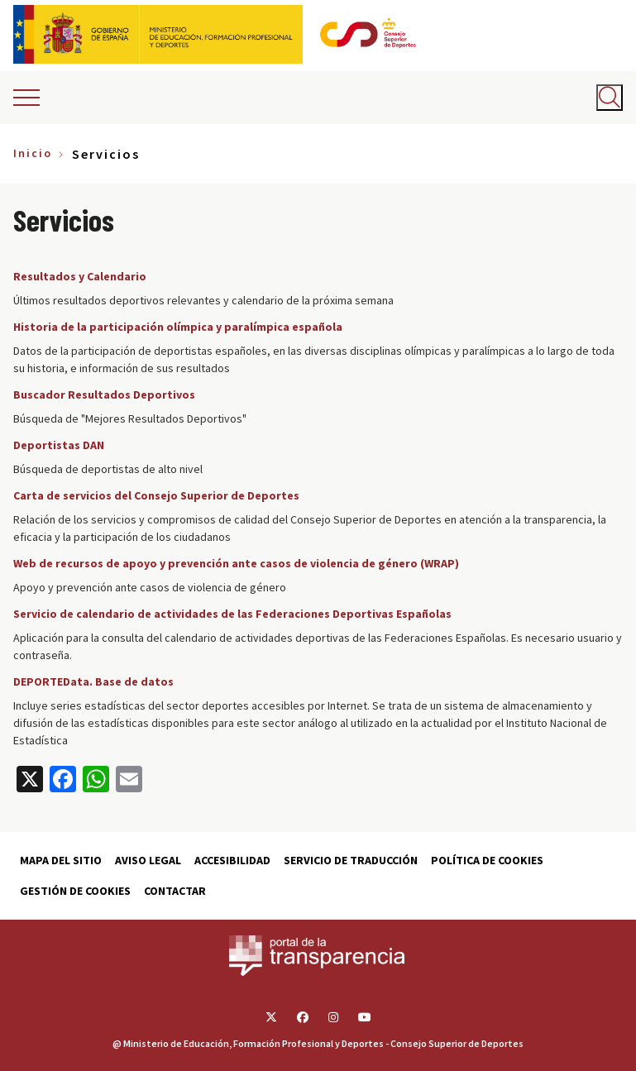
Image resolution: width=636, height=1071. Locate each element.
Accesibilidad (232, 860)
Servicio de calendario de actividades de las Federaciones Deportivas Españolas (232, 613)
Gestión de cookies (75, 890)
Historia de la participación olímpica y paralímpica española (177, 326)
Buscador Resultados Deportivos (104, 394)
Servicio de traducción (351, 860)
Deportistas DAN (58, 444)
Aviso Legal (148, 860)
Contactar (175, 890)
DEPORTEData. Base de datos (93, 681)
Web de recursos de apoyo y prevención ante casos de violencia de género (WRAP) (236, 563)
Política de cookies (487, 860)
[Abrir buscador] (609, 97)
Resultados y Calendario (79, 276)
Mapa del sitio (61, 860)
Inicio (32, 153)
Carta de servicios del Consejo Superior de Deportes (156, 495)
